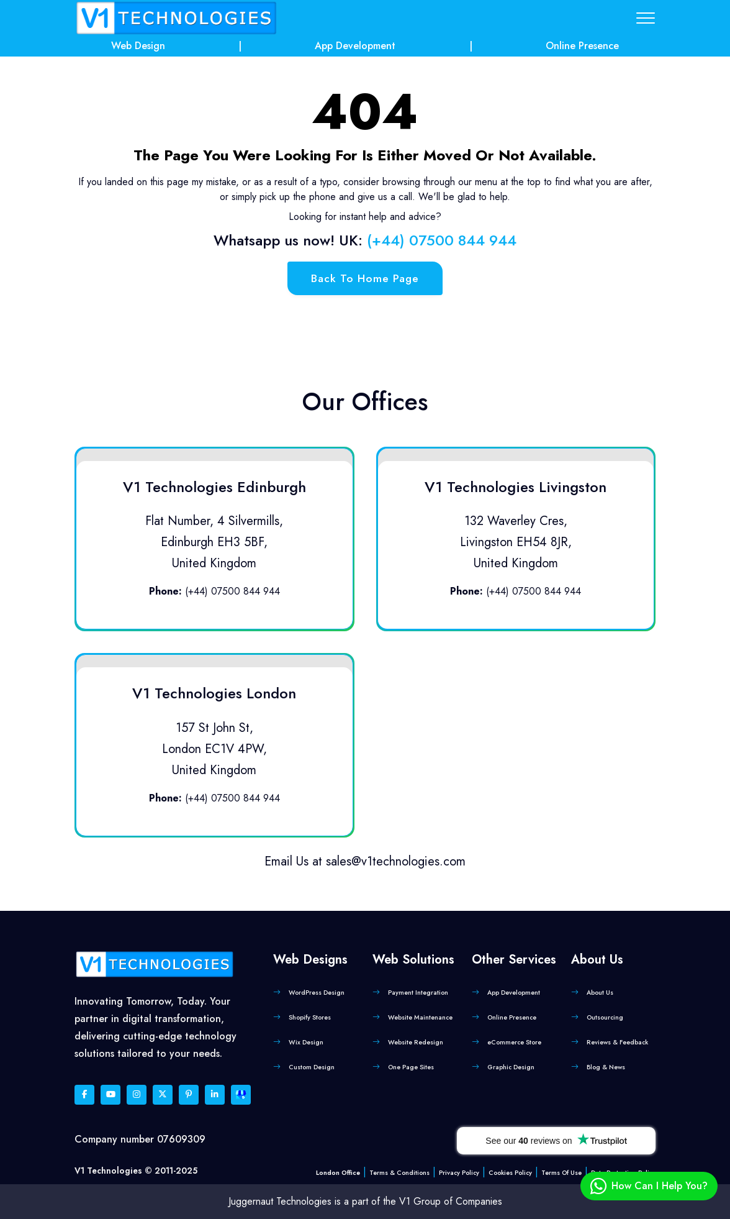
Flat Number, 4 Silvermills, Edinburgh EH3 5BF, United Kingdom (214, 542)
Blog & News (606, 1067)
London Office (338, 1172)
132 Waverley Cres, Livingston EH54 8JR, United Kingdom (516, 542)
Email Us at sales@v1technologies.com (365, 861)
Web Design (138, 46)
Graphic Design (510, 1067)
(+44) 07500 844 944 (441, 240)
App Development (355, 46)
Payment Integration (418, 992)
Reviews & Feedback (617, 1042)
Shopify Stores (310, 1017)
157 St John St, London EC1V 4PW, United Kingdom (214, 749)
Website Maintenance (420, 1017)
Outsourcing (605, 1017)
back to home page (365, 278)
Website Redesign (415, 1042)
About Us (600, 992)
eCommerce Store (514, 1042)
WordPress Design (317, 992)
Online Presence (582, 46)
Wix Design (306, 1042)
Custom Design (312, 1067)
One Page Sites (411, 1067)
